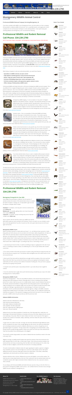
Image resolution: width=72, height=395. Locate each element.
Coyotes (61, 99)
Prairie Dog (61, 167)
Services (13, 12)
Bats (60, 113)
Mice (60, 59)
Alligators (61, 181)
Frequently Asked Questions (27, 387)
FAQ (42, 12)
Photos (20, 12)
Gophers (61, 161)
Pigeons (61, 216)
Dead (60, 126)
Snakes (60, 119)
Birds (60, 106)
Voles (60, 140)
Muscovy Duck (62, 230)
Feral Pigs (61, 174)
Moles (60, 65)
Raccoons (61, 25)
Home (6, 12)
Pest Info (27, 12)
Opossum (61, 39)
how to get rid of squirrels (29, 123)
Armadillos (61, 79)
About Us (35, 12)
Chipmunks (61, 133)
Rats (60, 53)
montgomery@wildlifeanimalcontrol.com (60, 5)
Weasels (61, 265)
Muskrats (61, 195)
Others (60, 272)
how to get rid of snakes (15, 181)
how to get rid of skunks (27, 174)
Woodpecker (62, 244)
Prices (48, 12)
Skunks (60, 46)
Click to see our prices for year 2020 (27, 382)
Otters (60, 209)
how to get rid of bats (33, 150)
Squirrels (61, 32)
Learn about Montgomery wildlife (26, 385)
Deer (60, 147)
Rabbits (60, 258)
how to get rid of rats (16, 137)
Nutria (60, 202)
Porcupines (61, 251)
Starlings (61, 237)
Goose (60, 223)
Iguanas (60, 188)
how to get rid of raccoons (15, 110)
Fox (60, 93)
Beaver (60, 86)
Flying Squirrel (62, 154)
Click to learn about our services (26, 379)
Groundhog (61, 72)
